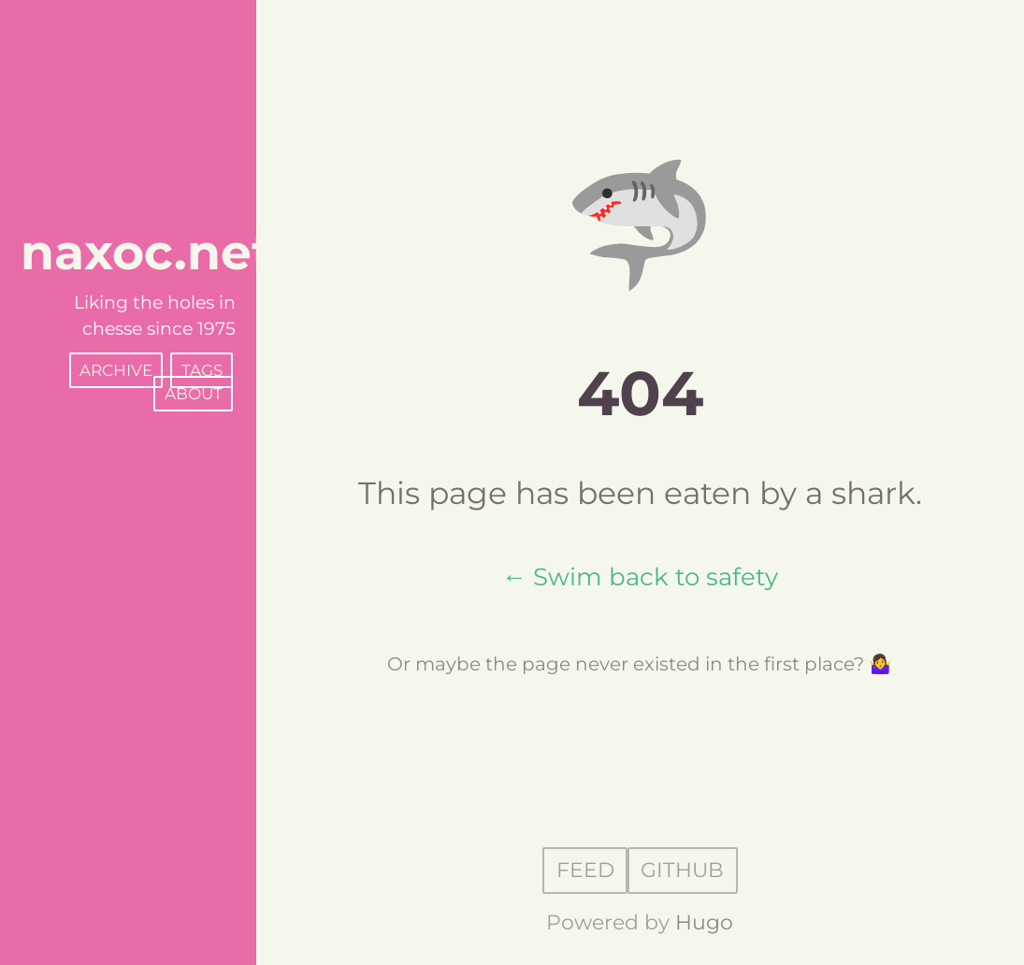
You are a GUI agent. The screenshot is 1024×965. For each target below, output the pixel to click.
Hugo (704, 922)
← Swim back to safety (640, 576)
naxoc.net (147, 252)
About (194, 393)
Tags (202, 370)
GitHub (682, 871)
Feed (585, 871)
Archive (115, 370)
